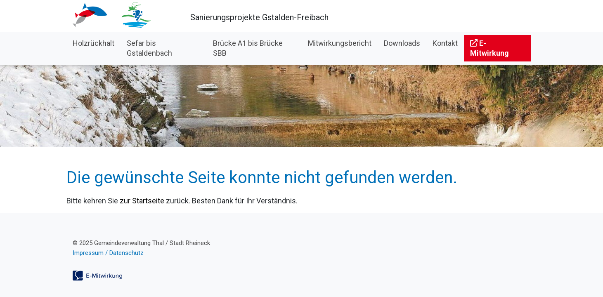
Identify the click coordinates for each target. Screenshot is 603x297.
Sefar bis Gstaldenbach (149, 48)
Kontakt (445, 43)
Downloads (402, 43)
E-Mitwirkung (489, 48)
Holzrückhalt (93, 43)
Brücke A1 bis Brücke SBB (248, 48)
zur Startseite (142, 200)
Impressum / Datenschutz (108, 253)
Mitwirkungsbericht (339, 43)
